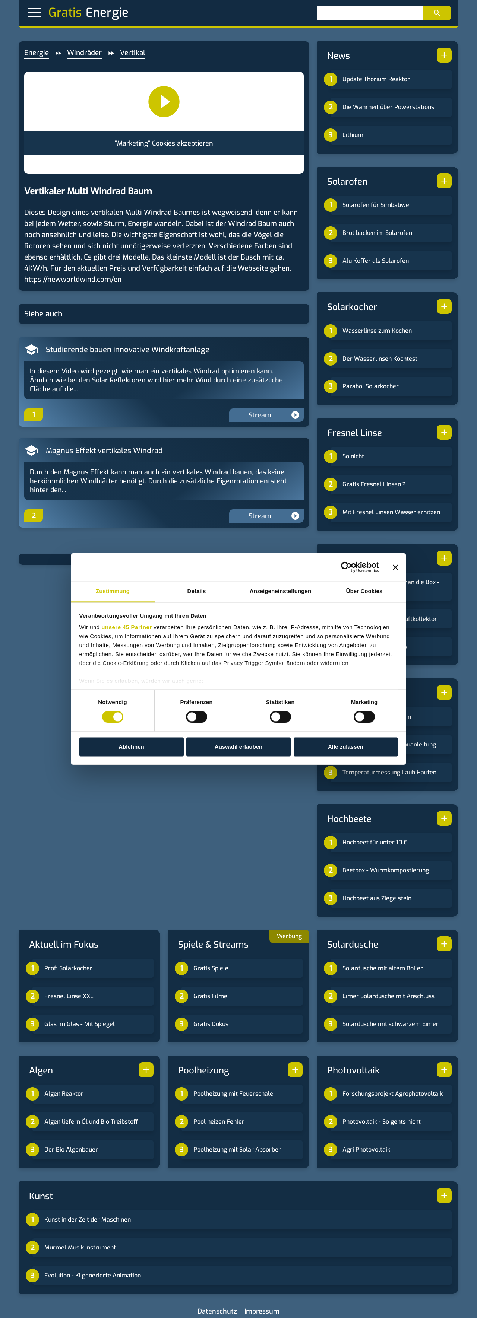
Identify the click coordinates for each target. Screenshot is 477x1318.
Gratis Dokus (210, 1024)
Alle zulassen (345, 747)
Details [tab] (196, 591)
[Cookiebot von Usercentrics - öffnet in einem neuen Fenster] (346, 567)
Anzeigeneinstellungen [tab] (280, 591)
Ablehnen (131, 747)
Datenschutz (217, 1311)
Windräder (84, 52)
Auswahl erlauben (238, 747)
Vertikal (132, 52)
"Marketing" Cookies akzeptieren (164, 143)
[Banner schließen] (395, 567)
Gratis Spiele (210, 968)
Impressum (261, 1311)
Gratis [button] (55, 12)
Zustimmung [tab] (113, 591)
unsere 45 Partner (126, 627)
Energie (36, 52)
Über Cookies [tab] (364, 591)
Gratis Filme (210, 996)
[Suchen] (370, 13)
